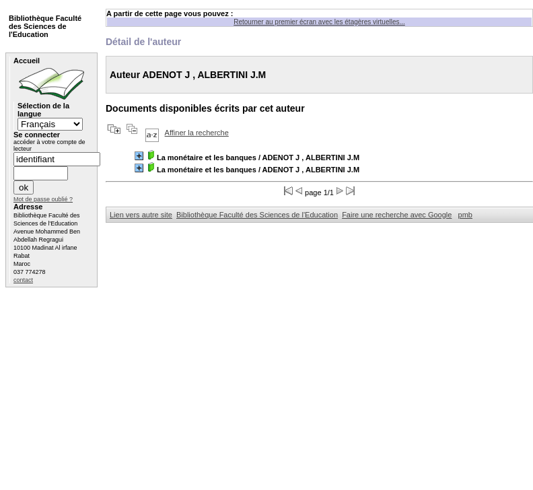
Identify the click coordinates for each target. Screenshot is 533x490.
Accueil (26, 61)
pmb (465, 215)
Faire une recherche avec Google (397, 215)
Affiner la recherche (197, 133)
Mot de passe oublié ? (43, 199)
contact (23, 280)
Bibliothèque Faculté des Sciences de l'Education (257, 215)
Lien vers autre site (141, 215)
